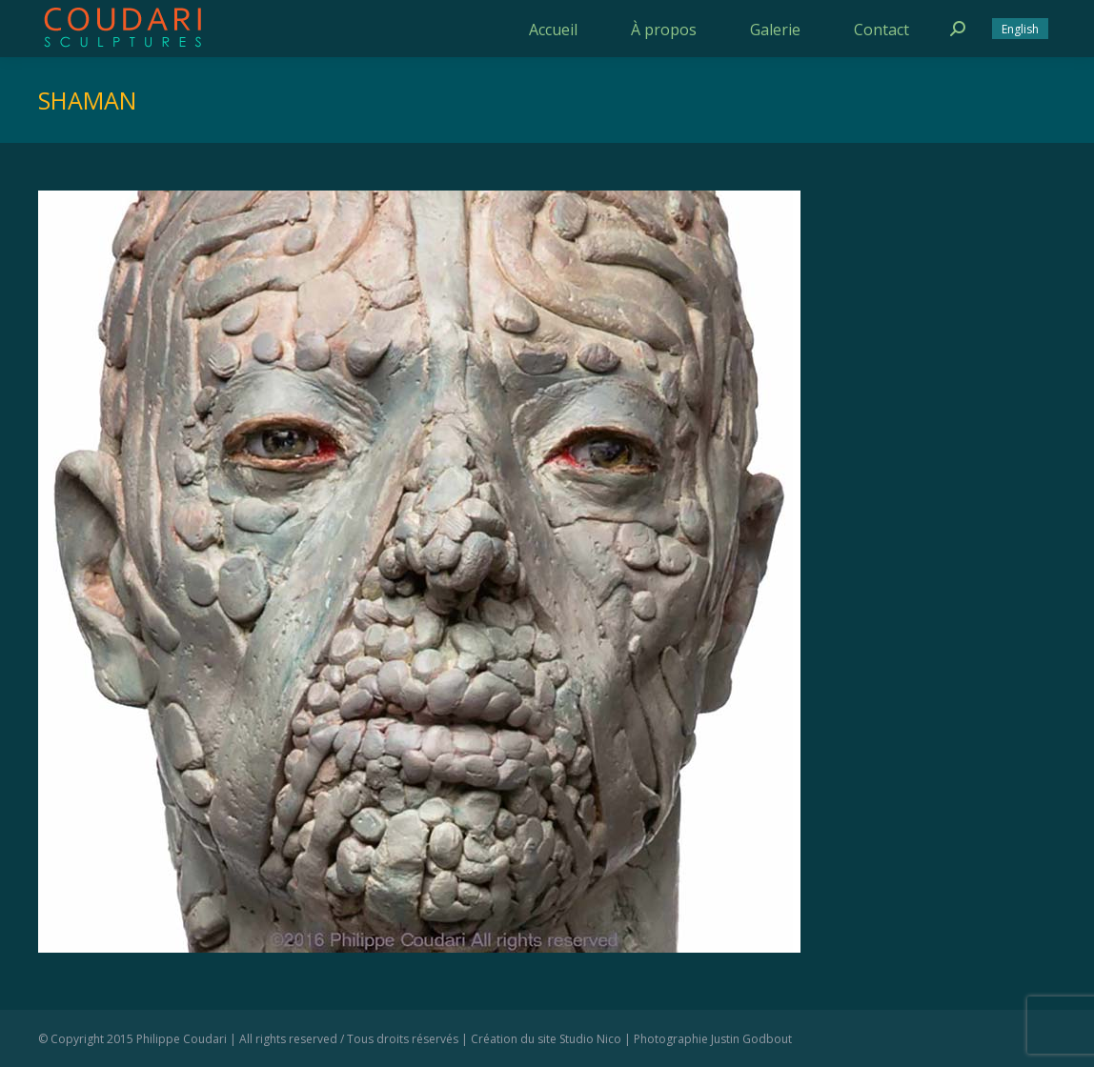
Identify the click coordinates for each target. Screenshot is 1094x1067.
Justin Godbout (751, 1039)
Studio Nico (590, 1039)
